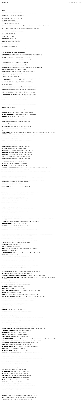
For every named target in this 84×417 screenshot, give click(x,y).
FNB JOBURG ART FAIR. (5, 60)
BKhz (8, 99)
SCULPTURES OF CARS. (5, 82)
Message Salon (25, 87)
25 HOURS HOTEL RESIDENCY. (6, 91)
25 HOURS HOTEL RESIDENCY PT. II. (7, 87)
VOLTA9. (3, 183)
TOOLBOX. (3, 74)
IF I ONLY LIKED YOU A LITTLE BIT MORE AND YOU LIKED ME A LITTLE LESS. (13, 13)
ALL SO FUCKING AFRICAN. (6, 28)
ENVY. (3, 84)
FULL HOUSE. (4, 73)
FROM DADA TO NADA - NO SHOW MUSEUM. (9, 94)
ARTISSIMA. (3, 123)
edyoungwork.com (5, 2)
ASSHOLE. (3, 44)
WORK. (3, 62)
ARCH (2, 33)
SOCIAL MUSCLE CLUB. (5, 128)
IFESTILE (3, 64)
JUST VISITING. (4, 81)
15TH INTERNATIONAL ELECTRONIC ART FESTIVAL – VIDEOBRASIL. (12, 342)
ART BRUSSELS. (4, 69)
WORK (69, 2)
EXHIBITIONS (73, 2)
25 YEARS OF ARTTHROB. (6, 79)
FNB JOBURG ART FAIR (5, 146)
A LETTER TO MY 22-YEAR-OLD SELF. (7, 105)
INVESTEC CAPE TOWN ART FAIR (7, 54)
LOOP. (3, 76)
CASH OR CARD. (4, 23)
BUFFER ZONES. (4, 107)
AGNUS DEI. (3, 30)
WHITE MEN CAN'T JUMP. (6, 86)
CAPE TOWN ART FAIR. (5, 126)
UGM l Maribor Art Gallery (7, 179)
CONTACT (80, 2)
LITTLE (3, 26)
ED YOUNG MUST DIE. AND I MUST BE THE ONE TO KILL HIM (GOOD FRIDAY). (13, 25)
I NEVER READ (4, 160)
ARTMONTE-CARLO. (5, 110)
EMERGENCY (4, 395)
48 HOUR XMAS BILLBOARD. (6, 31)
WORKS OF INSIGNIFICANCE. (6, 12)
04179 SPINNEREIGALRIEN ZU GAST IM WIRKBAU (9, 59)
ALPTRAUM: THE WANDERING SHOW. (7, 92)
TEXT (76, 2)
